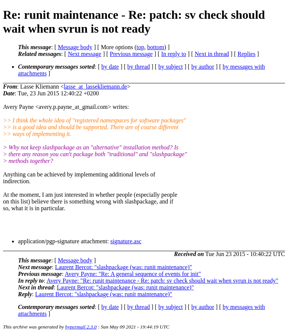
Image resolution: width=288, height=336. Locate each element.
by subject (170, 66)
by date (110, 66)
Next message (84, 54)
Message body (75, 47)
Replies (246, 54)
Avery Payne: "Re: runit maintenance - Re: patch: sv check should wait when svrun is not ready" (162, 280)
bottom (155, 47)
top (140, 47)
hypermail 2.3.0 (81, 327)
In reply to (173, 54)
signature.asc (125, 241)
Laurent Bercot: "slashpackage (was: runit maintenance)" (123, 267)
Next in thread (212, 54)
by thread (139, 66)
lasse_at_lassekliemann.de (95, 86)
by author (202, 66)
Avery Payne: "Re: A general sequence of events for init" (132, 274)
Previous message (131, 54)
